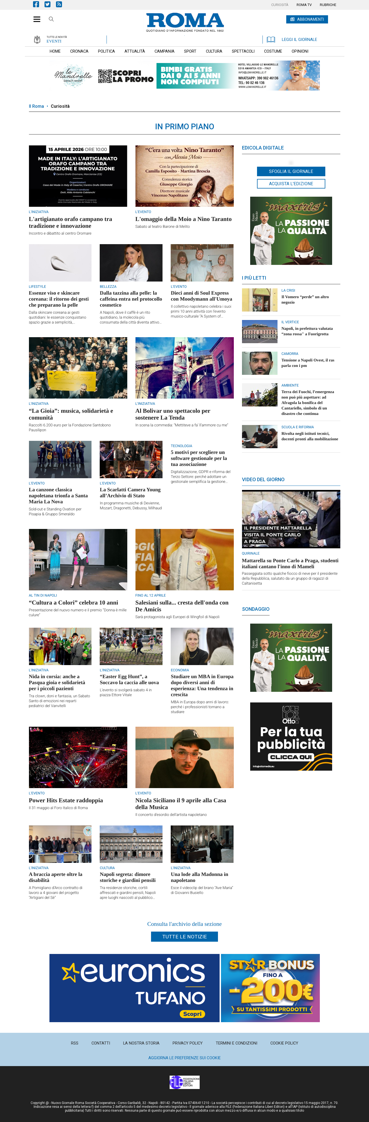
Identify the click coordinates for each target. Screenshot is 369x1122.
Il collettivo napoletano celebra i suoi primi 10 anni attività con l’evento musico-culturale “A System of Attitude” (201, 311)
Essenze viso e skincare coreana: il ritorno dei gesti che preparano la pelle (59, 299)
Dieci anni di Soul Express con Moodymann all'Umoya (201, 296)
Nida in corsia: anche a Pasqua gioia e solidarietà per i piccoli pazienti (57, 683)
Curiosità (60, 106)
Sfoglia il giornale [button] (291, 171)
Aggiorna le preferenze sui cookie (184, 1057)
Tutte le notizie (184, 936)
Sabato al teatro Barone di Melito (162, 227)
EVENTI (54, 41)
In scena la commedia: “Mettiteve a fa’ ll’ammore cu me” (181, 425)
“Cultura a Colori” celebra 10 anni (73, 602)
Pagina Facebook (39, 4)
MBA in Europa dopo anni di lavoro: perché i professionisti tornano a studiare (200, 707)
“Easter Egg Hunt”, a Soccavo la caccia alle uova (129, 680)
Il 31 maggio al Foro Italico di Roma (58, 808)
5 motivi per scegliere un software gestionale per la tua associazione (199, 458)
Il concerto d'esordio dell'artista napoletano (171, 815)
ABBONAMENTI (310, 19)
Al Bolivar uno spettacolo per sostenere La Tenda (172, 414)
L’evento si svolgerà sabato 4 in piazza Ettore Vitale (126, 692)
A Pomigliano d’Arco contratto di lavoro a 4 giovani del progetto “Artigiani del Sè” (55, 893)
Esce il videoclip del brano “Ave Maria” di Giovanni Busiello (202, 890)
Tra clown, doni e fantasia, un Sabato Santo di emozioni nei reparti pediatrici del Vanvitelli (59, 701)
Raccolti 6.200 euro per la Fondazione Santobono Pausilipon (70, 427)
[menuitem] (280, 5)
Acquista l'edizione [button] (291, 183)
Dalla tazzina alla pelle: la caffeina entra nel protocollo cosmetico (131, 299)
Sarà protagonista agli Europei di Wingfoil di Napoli (177, 617)
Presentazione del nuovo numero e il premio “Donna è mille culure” (78, 612)
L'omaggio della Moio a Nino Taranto (183, 219)
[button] (35, 16)
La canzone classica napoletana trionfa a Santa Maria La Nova (58, 496)
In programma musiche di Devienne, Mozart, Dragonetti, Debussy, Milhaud (131, 505)
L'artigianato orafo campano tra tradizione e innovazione (70, 222)
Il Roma (36, 106)
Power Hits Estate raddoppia (66, 800)
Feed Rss (61, 4)
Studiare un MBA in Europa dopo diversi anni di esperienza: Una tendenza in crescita (202, 686)
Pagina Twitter (50, 4)
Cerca (51, 20)
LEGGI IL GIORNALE (292, 39)
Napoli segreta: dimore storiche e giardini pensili (127, 877)
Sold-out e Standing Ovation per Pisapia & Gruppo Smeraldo (55, 511)
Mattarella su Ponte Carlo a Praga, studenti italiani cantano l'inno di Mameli (290, 564)
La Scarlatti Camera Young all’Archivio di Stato (130, 493)
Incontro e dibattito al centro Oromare (60, 233)
